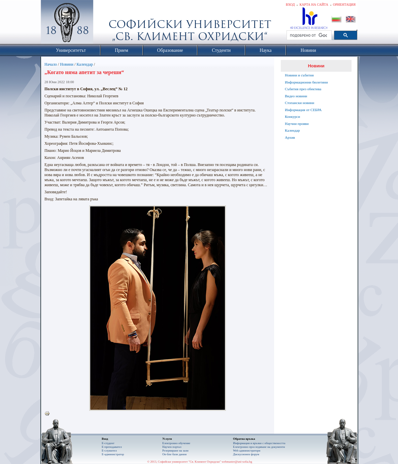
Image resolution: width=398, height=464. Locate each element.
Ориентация (344, 4)
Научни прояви (297, 124)
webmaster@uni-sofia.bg (237, 461)
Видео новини (296, 96)
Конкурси (292, 116)
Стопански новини (299, 103)
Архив (290, 137)
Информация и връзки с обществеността (259, 443)
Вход (290, 4)
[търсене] (308, 35)
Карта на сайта (313, 4)
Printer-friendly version (48, 414)
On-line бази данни (174, 454)
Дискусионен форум (246, 454)
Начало (50, 64)
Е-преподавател (112, 447)
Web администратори (246, 450)
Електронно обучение (176, 443)
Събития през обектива (303, 89)
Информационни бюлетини (306, 82)
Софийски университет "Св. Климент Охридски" (105, 23)
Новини (66, 64)
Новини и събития (299, 75)
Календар (84, 64)
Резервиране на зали (175, 450)
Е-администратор (113, 454)
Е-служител (109, 450)
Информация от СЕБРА (303, 110)
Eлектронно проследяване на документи (259, 447)
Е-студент (108, 443)
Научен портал (171, 447)
